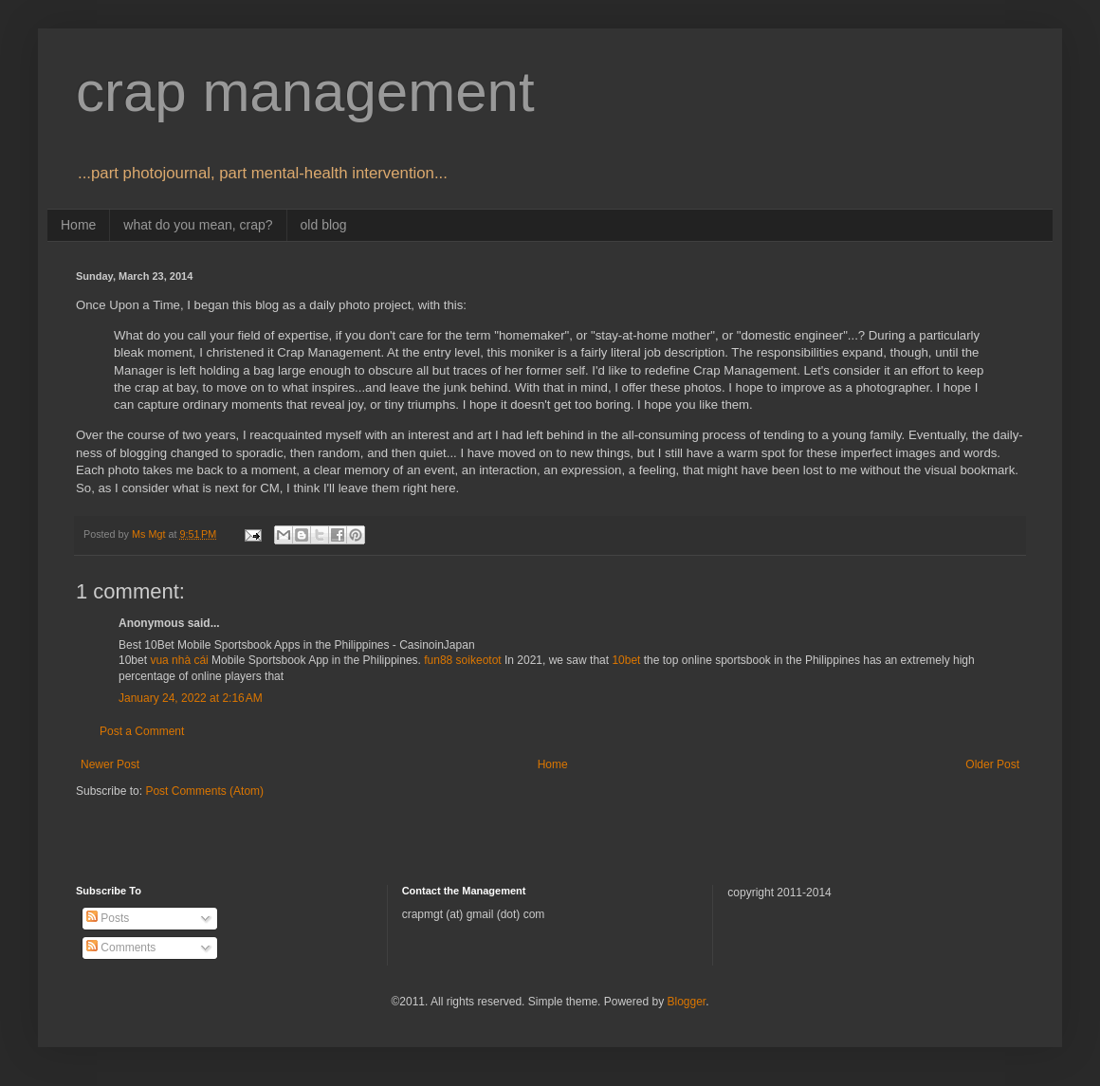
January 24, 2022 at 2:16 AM (191, 698)
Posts (107, 918)
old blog (324, 224)
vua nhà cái (179, 660)
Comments (121, 947)
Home (78, 224)
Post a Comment (142, 731)
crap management (305, 91)
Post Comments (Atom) (204, 791)
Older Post (992, 764)
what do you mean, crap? (197, 224)
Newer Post (110, 764)
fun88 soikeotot (462, 660)
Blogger (686, 1001)
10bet (626, 660)
